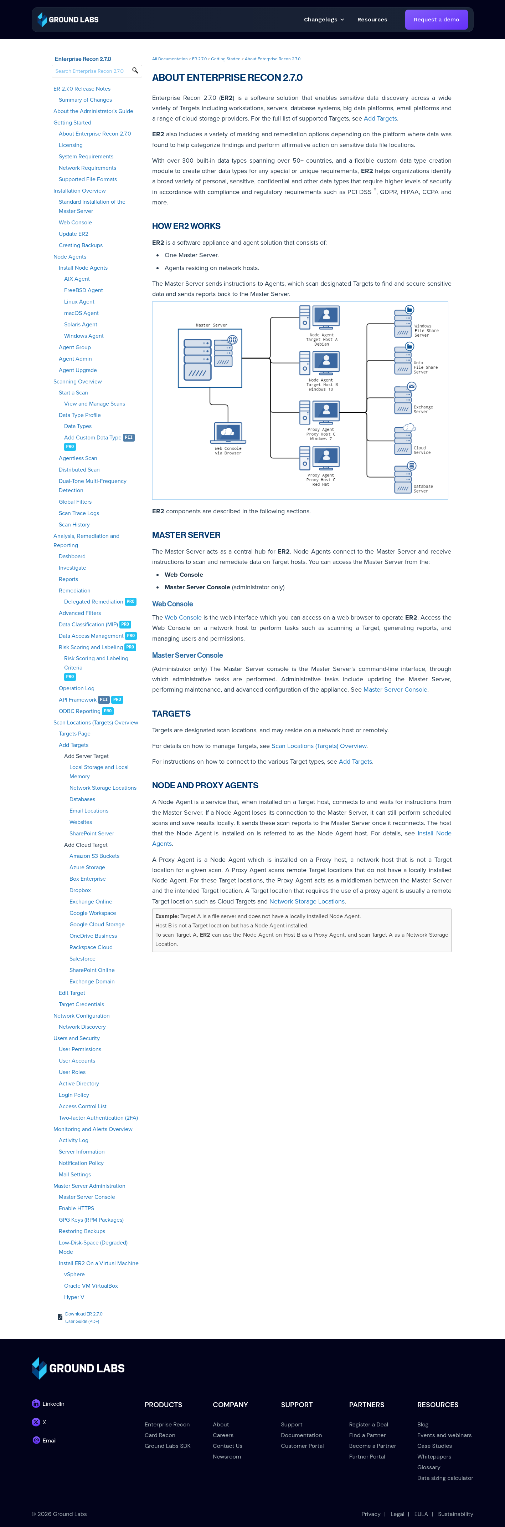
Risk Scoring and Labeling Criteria (96, 663)
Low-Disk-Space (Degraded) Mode (93, 1247)
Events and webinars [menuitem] (444, 1435)
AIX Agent (77, 279)
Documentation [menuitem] (301, 1435)
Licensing (71, 145)
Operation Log (76, 688)
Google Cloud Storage (97, 924)
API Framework (78, 699)
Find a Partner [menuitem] (367, 1435)
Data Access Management (91, 636)
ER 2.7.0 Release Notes (81, 88)
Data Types (78, 426)
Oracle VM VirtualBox (91, 1285)
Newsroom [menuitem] (227, 1456)
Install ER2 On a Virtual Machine (99, 1263)
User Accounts (77, 1060)
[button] (372, 19)
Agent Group (75, 347)
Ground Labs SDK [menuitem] (168, 1446)
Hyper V (74, 1297)
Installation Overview (79, 190)
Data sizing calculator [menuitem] (445, 1478)
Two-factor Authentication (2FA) (98, 1117)
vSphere (74, 1274)
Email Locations (88, 810)
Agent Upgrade (78, 370)
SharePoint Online (92, 970)
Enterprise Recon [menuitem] (167, 1424)
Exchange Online (90, 901)
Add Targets (73, 745)
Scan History (74, 524)
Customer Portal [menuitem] (302, 1446)
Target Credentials (81, 1004)
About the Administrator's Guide (93, 111)
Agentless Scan (78, 458)
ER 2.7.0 (199, 58)
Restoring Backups (82, 1231)
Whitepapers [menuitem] (434, 1456)
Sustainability (455, 1514)
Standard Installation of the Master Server (92, 206)
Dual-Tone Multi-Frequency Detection (93, 486)
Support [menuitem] (292, 1424)
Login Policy (74, 1095)
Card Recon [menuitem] (160, 1435)
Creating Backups (81, 245)
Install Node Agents (83, 267)
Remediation (75, 590)
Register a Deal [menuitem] (368, 1424)
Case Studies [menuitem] (434, 1446)
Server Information (82, 1151)
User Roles (72, 1072)
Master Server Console (87, 1197)
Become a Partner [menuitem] (372, 1446)
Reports (68, 579)
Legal (397, 1514)
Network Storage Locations (102, 788)
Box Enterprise (87, 878)
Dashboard (72, 556)
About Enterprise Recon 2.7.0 (95, 133)
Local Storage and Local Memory (99, 772)
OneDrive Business (93, 936)
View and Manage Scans (94, 403)
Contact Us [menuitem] (227, 1446)
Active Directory (79, 1083)
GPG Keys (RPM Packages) (91, 1219)
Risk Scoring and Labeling (91, 647)
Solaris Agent (80, 324)
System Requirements (86, 156)
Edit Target (72, 993)
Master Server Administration (89, 1186)
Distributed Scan (79, 469)
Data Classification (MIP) (88, 624)
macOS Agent (81, 313)
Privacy (371, 1514)
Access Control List (83, 1106)
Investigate (72, 567)
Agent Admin (75, 358)
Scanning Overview (77, 381)
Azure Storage (87, 867)
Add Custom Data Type (93, 437)
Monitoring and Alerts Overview (93, 1129)
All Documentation (170, 58)
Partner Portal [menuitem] (367, 1456)
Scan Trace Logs (79, 513)
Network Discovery (82, 1026)
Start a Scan (73, 392)
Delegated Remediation (93, 601)
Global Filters (75, 501)
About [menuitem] (221, 1424)
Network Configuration (81, 1015)
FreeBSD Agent (83, 290)
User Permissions (80, 1049)
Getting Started (72, 122)
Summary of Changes (85, 99)
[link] (67, 19)
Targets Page (75, 733)
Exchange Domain (92, 981)
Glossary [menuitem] (428, 1467)
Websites (80, 822)
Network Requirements (87, 168)
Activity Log (73, 1140)
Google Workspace (92, 913)
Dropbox (80, 890)
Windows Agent (84, 336)
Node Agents (69, 256)
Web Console (75, 222)
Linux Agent (79, 301)
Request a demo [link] (436, 19)
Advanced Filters (80, 613)
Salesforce (82, 958)
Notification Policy (81, 1163)
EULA (421, 1514)
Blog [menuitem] (422, 1424)
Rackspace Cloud (91, 947)
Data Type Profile (80, 415)
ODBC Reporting (80, 711)
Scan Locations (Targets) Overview (95, 722)
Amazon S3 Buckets (94, 856)
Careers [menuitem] (223, 1435)
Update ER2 (73, 234)
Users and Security (76, 1038)
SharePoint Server (91, 833)
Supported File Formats (88, 179)
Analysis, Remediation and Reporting (86, 541)
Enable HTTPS (76, 1208)
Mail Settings (75, 1174)
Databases (82, 799)
